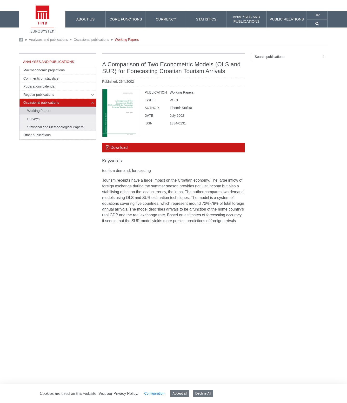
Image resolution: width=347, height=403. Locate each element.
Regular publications (38, 94)
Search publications (291, 57)
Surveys (33, 119)
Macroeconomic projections (44, 70)
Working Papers (127, 39)
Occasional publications (91, 39)
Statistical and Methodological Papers (55, 127)
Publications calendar (39, 86)
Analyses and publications (48, 39)
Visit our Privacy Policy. (118, 393)
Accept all (180, 393)
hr (317, 15)
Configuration (154, 393)
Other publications (37, 135)
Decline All (203, 393)
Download (117, 147)
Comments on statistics (40, 78)
